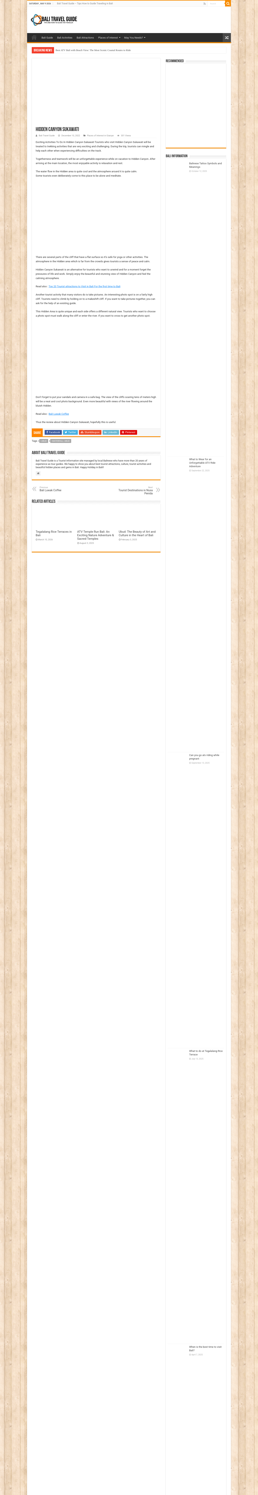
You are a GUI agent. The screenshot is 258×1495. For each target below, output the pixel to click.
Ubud (44, 441)
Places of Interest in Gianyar (100, 135)
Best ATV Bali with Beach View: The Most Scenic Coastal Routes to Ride (93, 50)
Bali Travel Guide (47, 135)
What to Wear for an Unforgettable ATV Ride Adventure (202, 463)
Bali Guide (47, 37)
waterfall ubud (61, 441)
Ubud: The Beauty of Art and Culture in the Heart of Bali (137, 533)
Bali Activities (64, 37)
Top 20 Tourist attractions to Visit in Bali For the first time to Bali (84, 286)
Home (34, 37)
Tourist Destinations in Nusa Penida (133, 490)
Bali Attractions (85, 37)
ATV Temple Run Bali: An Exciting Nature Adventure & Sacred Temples (95, 535)
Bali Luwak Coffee (59, 413)
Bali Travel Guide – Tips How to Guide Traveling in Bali (85, 3)
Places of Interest (108, 37)
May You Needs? (133, 37)
